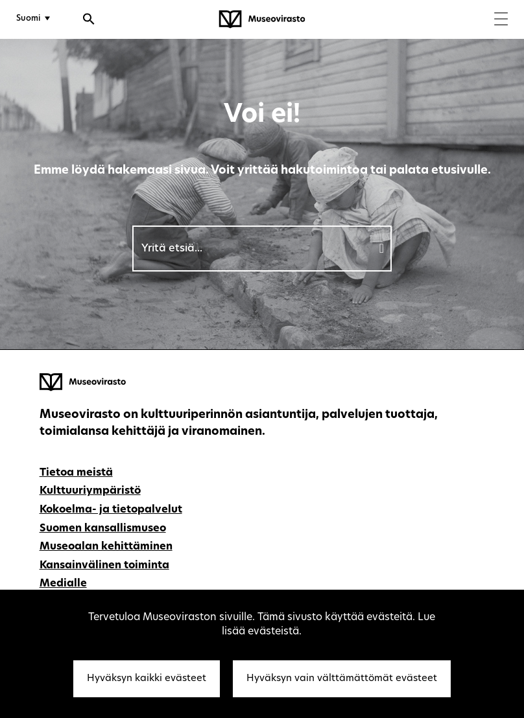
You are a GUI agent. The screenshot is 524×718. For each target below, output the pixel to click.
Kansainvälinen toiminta (104, 566)
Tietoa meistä (76, 473)
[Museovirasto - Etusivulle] (262, 19)
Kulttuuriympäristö (90, 491)
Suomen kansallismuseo (103, 529)
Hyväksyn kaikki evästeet (146, 679)
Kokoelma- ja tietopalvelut (111, 510)
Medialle (63, 584)
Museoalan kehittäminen (106, 547)
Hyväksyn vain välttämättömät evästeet (341, 679)
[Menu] (501, 20)
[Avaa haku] (89, 21)
